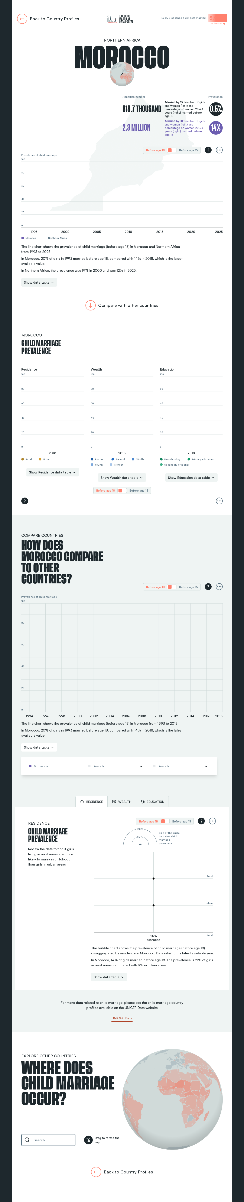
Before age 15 (188, 150)
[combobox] (54, 766)
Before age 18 (155, 150)
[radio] (155, 150)
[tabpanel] (122, 898)
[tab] (91, 801)
